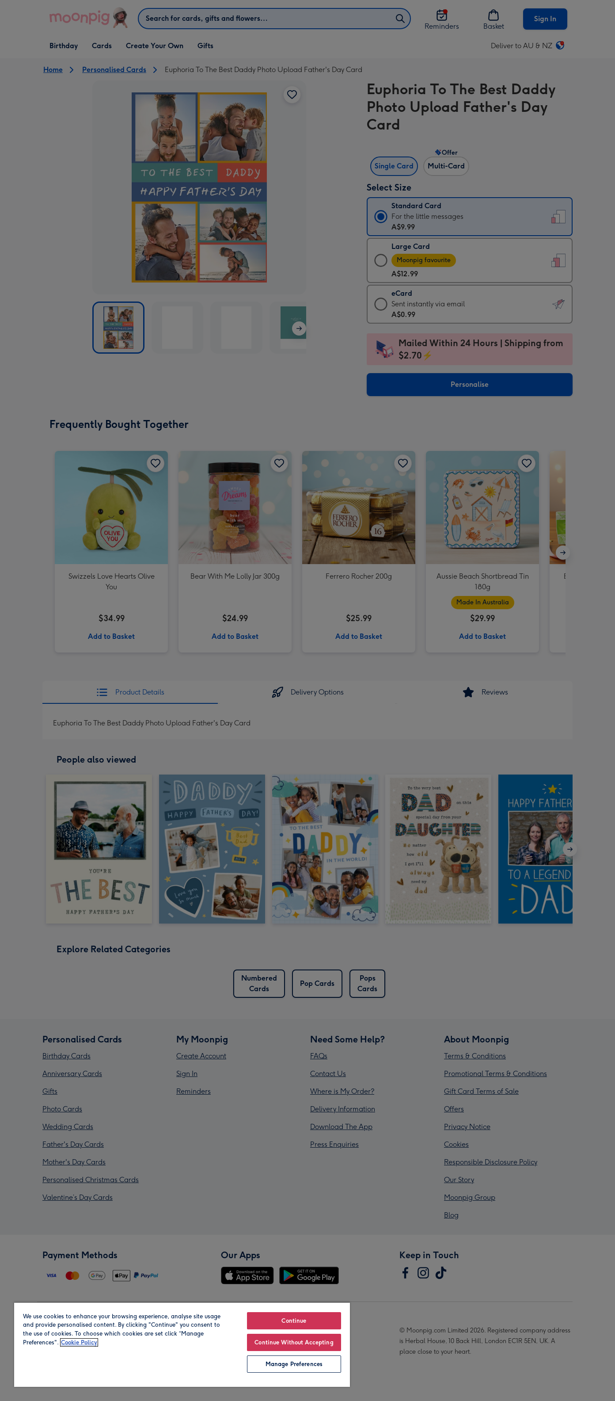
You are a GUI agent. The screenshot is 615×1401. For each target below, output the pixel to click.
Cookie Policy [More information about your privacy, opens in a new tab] (79, 1342)
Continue (293, 1320)
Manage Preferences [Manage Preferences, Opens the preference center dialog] (294, 1364)
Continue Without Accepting (293, 1342)
